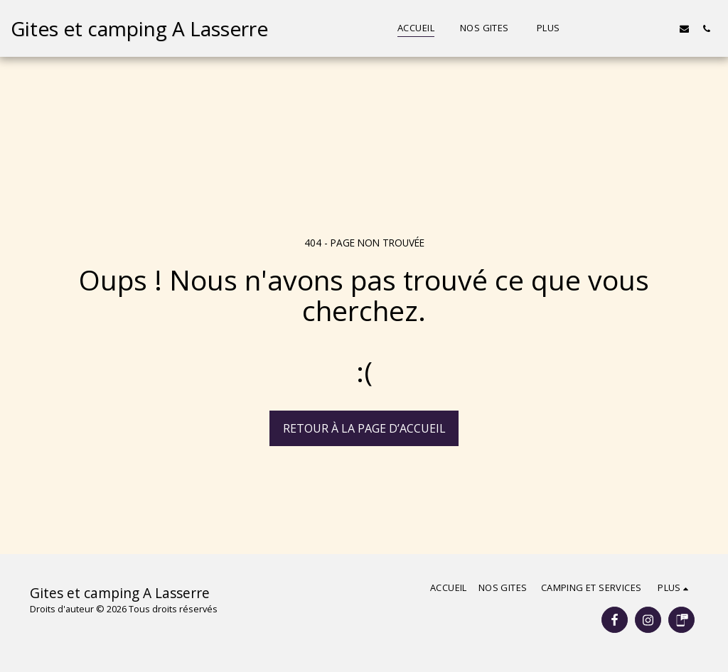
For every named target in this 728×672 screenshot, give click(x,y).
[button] (618, 28)
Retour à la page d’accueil (364, 428)
